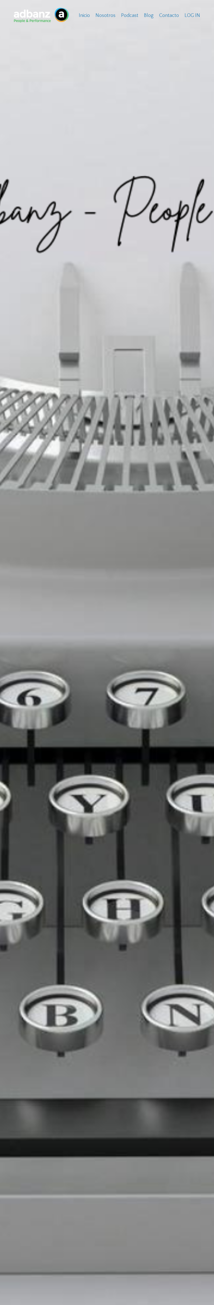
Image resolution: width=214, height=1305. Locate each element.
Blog (149, 15)
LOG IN (192, 15)
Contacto (169, 15)
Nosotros (105, 15)
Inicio (84, 15)
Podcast (129, 15)
